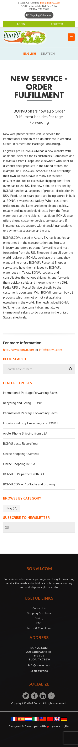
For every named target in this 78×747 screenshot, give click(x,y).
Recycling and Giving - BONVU (23, 403)
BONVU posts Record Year (20, 443)
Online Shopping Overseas (21, 454)
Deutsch (48, 53)
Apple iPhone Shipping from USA (25, 433)
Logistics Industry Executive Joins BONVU (30, 423)
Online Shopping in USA (19, 464)
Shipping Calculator (39, 15)
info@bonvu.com (50, 2)
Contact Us (39, 608)
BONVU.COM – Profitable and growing (29, 484)
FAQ (39, 623)
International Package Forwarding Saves (30, 392)
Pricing (39, 618)
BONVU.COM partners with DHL (24, 474)
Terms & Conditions (39, 628)
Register (57, 24)
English (29, 53)
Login (21, 24)
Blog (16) (11, 508)
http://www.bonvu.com (19, 349)
